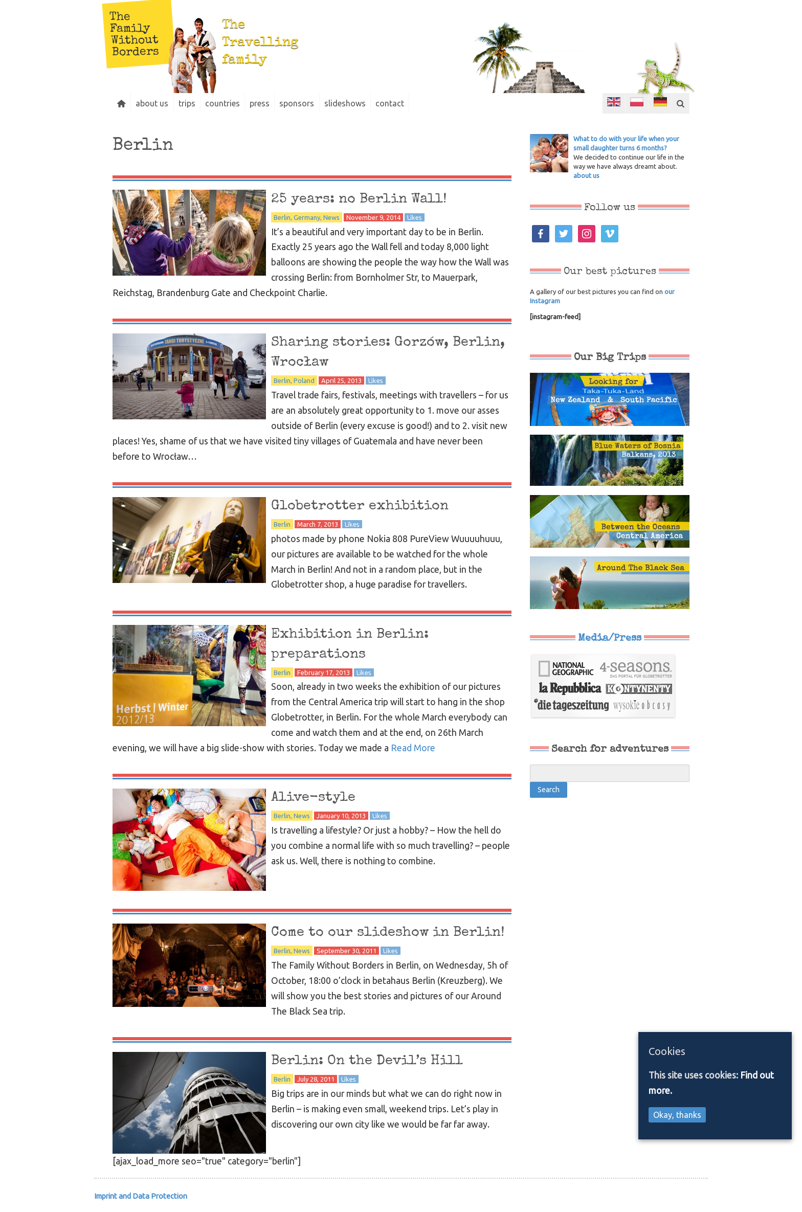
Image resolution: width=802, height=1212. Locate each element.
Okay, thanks (677, 1114)
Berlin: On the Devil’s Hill (376, 1065)
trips (194, 103)
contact (411, 103)
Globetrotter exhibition (367, 505)
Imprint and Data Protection (140, 1200)
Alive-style (317, 797)
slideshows (364, 103)
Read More (413, 748)
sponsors (313, 103)
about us (156, 103)
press (273, 103)
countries (232, 103)
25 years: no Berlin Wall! (367, 199)
